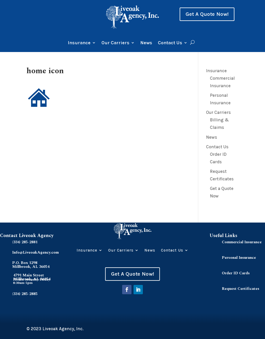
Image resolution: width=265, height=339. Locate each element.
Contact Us (170, 43)
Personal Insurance (239, 258)
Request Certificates (240, 289)
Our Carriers (115, 43)
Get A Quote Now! (207, 14)
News (146, 43)
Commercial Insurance (242, 242)
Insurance (79, 43)
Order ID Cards (236, 273)
